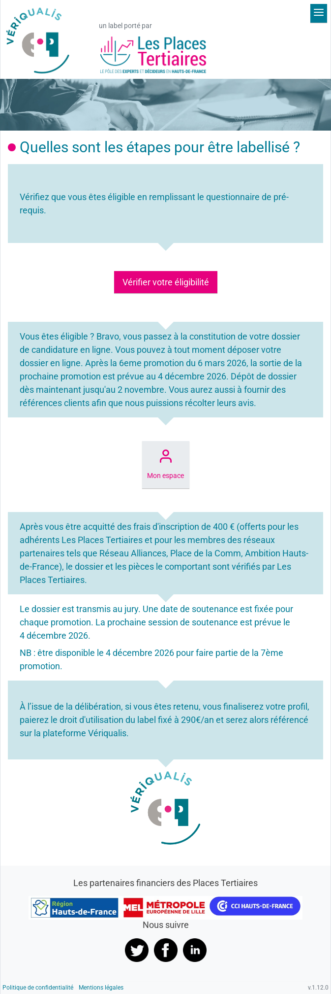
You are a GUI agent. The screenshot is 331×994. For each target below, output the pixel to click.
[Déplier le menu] (318, 13)
